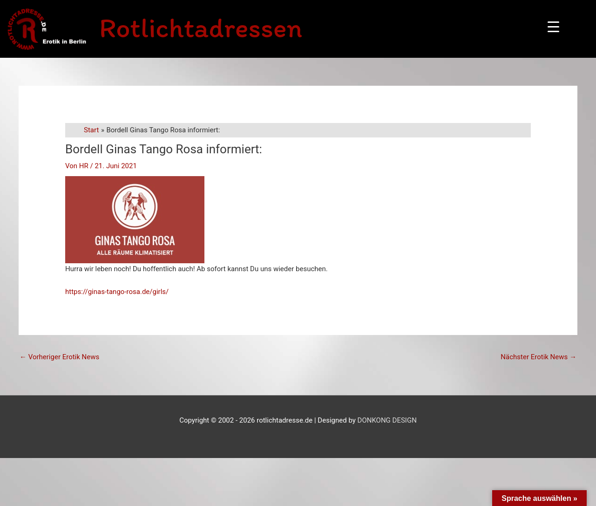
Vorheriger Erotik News (59, 357)
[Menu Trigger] (553, 27)
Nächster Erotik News (538, 357)
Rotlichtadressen (200, 27)
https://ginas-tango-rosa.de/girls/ (117, 291)
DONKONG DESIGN (387, 420)
